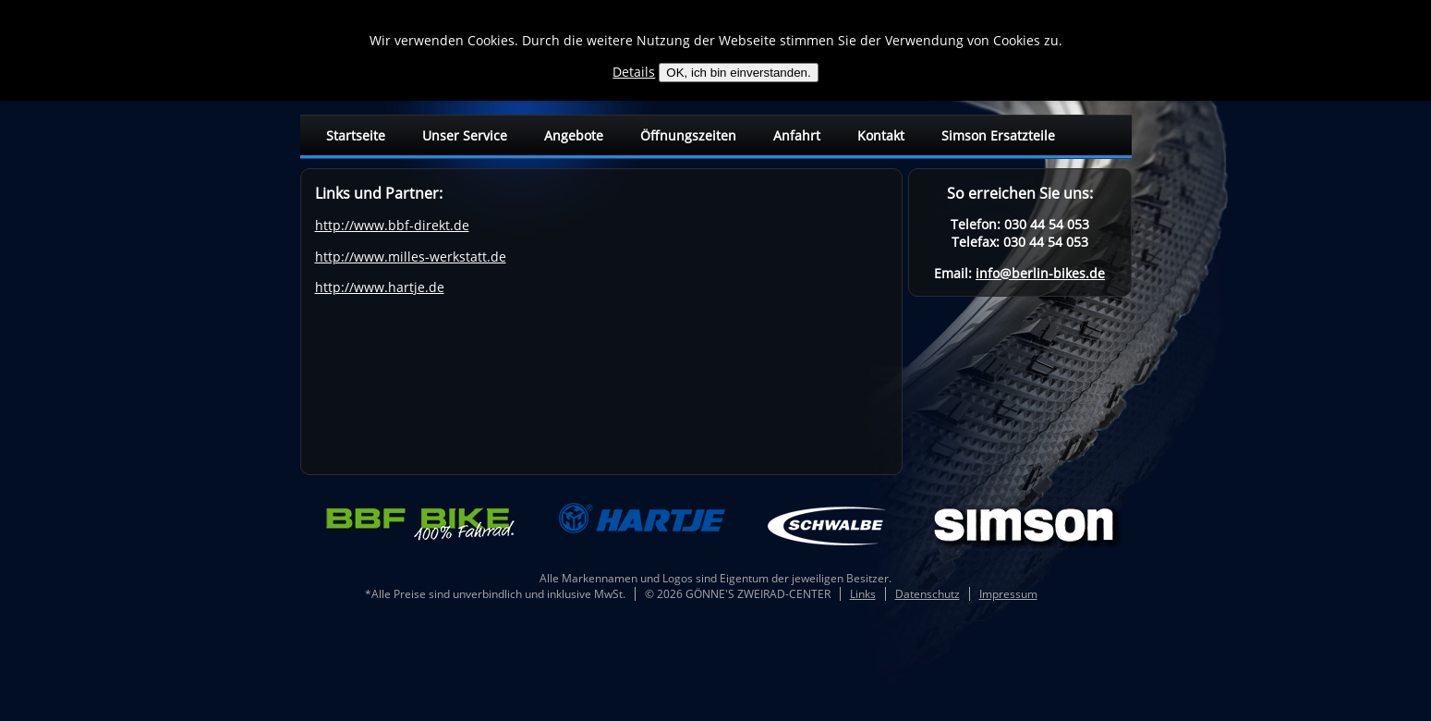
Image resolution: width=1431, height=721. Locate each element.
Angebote (573, 135)
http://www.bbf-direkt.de (392, 225)
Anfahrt (796, 135)
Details (633, 71)
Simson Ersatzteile (998, 135)
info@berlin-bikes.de (1040, 273)
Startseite (355, 135)
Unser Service (464, 135)
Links (863, 594)
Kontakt (880, 135)
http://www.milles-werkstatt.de (410, 256)
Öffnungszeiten (688, 135)
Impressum (1008, 594)
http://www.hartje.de (379, 287)
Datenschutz (927, 594)
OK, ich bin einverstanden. (738, 72)
